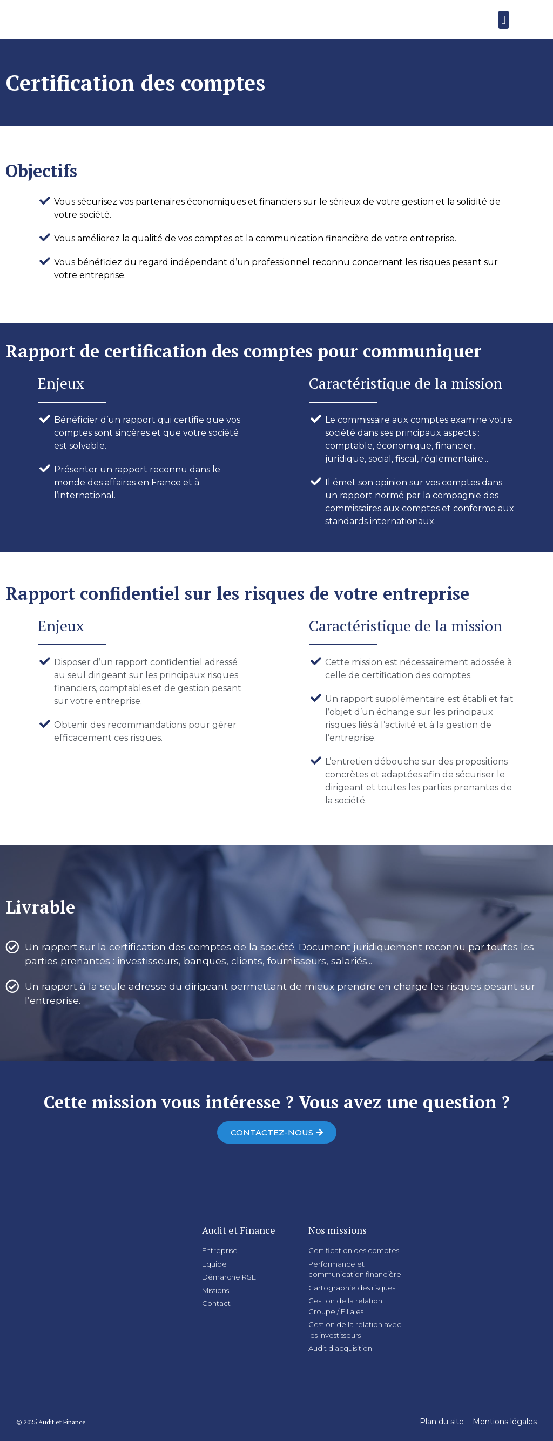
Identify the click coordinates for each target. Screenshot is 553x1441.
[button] (503, 20)
